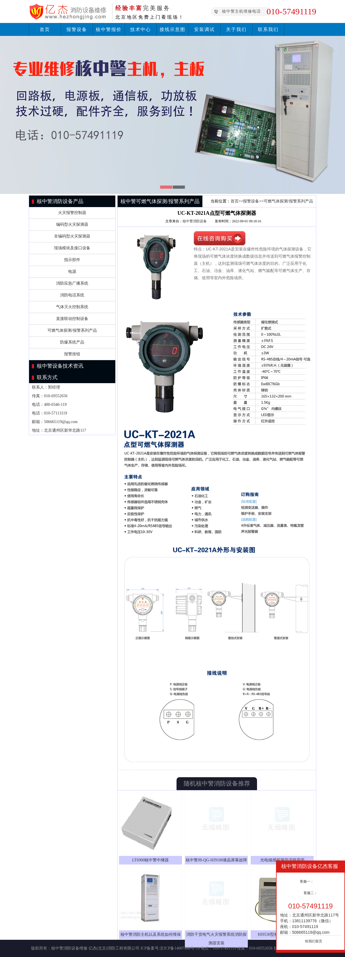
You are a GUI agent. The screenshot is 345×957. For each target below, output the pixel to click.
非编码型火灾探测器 (72, 236)
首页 (45, 29)
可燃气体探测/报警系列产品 (72, 330)
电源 (72, 271)
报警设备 (76, 29)
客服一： (307, 881)
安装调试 (204, 29)
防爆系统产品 (72, 342)
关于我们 (236, 29)
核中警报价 (109, 29)
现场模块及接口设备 (72, 248)
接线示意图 (172, 29)
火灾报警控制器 (72, 213)
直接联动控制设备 (72, 319)
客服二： (310, 893)
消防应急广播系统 (72, 283)
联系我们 (268, 29)
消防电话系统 (72, 295)
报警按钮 (72, 354)
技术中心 (140, 29)
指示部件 (72, 260)
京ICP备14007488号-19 (180, 948)
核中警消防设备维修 (69, 948)
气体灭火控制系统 (72, 307)
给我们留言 (313, 941)
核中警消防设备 (195, 221)
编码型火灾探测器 (72, 224)
